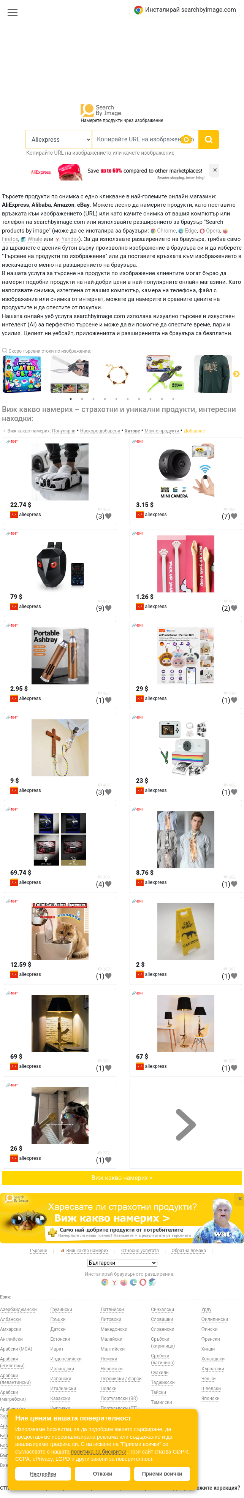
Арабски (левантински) (15, 1379)
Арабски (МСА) (16, 1349)
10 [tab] (173, 399)
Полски (109, 1388)
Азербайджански (18, 1309)
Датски (57, 1329)
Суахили (160, 1372)
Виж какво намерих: (29, 431)
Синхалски (162, 1309)
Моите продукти (162, 431)
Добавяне (194, 431)
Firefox (10, 239)
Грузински (61, 1309)
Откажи (102, 1474)
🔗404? (11, 441)
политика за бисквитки (99, 1452)
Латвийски (112, 1309)
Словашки (162, 1319)
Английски (11, 1339)
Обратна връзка (188, 1250)
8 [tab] (150, 399)
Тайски (158, 1392)
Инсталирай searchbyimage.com (185, 10)
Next (236, 374)
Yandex (70, 239)
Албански (10, 1319)
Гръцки (57, 1319)
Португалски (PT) (119, 1408)
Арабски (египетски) (12, 1362)
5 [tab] (116, 399)
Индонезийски (66, 1359)
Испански (60, 1378)
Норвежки (112, 1368)
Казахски (60, 1398)
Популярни (64, 431)
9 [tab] (162, 399)
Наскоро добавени (100, 431)
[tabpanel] (122, 374)
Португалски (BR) (119, 1398)
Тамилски (161, 1402)
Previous (7, 374)
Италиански (63, 1388)
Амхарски (10, 1329)
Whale (34, 239)
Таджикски (162, 1382)
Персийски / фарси (121, 1378)
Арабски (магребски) (13, 1396)
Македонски (114, 1329)
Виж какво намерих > (122, 1177)
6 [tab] (128, 399)
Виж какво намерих (84, 1251)
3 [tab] (93, 399)
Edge (191, 231)
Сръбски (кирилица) (163, 1342)
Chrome (166, 231)
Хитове (133, 431)
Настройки (43, 1474)
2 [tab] (82, 399)
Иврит (56, 1349)
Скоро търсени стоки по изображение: (49, 351)
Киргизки (60, 1408)
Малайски (111, 1339)
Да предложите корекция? (206, 1488)
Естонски (60, 1339)
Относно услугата (140, 1250)
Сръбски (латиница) (162, 1359)
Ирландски (62, 1368)
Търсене (38, 1250)
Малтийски (113, 1349)
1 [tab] (70, 399)
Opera (213, 231)
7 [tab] (139, 399)
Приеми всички (162, 1474)
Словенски (162, 1329)
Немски (109, 1359)
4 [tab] (105, 399)
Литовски (111, 1319)
